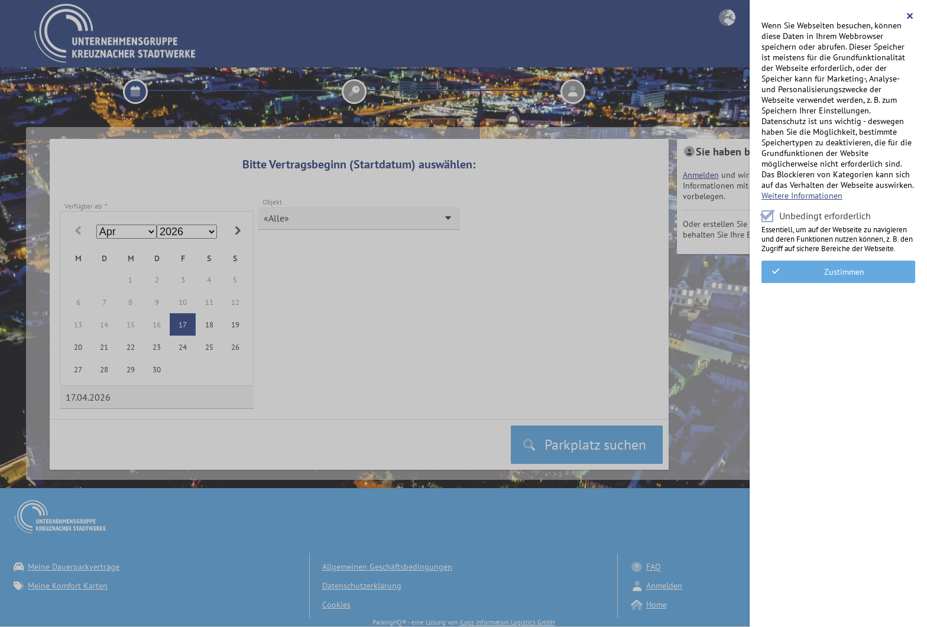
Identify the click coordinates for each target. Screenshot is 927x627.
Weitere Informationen (801, 195)
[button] (910, 16)
